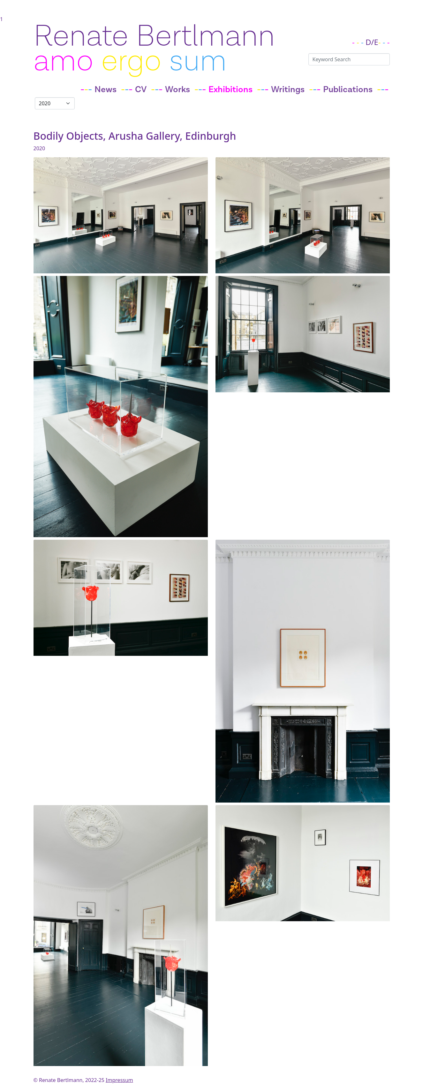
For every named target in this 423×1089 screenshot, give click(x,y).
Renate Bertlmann (154, 36)
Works (177, 89)
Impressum (119, 1080)
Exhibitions (230, 89)
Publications (348, 89)
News (105, 89)
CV (141, 89)
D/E (372, 42)
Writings (288, 89)
